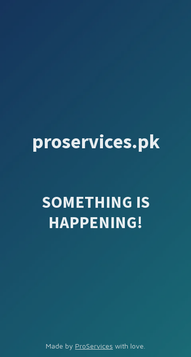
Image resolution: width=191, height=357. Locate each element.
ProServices (94, 346)
